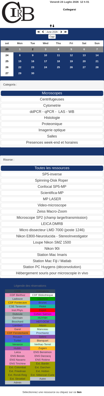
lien (79, 392)
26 (6, 67)
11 (58, 55)
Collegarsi (69, 9)
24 (6, 55)
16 (32, 61)
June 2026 (52, 32)
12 (71, 55)
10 (45, 55)
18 (58, 61)
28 (97, 67)
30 (32, 73)
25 (6, 61)
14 (97, 55)
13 (84, 55)
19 (71, 61)
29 (19, 73)
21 (97, 61)
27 (84, 67)
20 (84, 61)
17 (45, 61)
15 (19, 61)
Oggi (52, 36)
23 (6, 49)
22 (19, 67)
